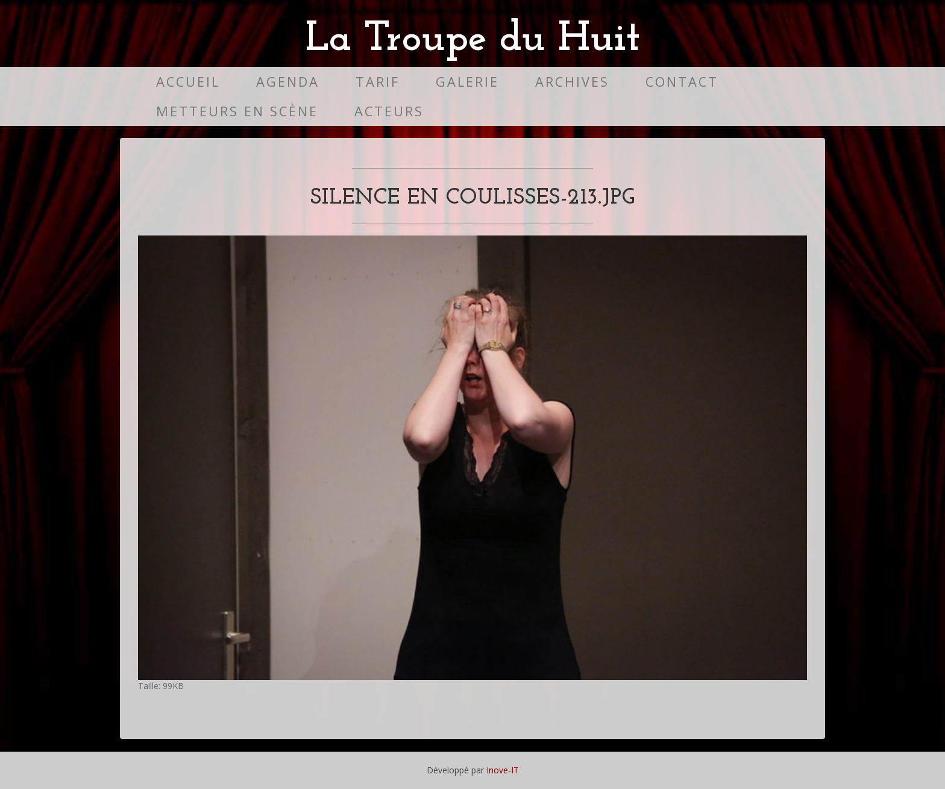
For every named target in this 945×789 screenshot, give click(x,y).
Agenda (287, 81)
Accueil (188, 81)
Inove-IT (502, 770)
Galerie (467, 81)
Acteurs (389, 111)
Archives (572, 81)
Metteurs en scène (237, 111)
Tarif (378, 81)
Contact (681, 81)
